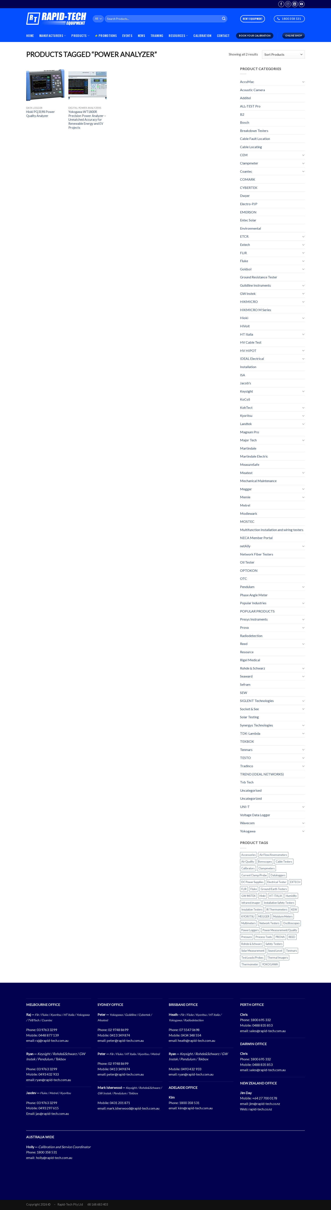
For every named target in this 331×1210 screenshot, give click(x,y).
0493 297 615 (48, 1108)
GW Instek (248, 293)
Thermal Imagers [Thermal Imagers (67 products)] (277, 957)
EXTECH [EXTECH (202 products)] (295, 882)
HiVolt (245, 326)
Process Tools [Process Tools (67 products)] (264, 937)
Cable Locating (251, 147)
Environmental (250, 228)
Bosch (244, 122)
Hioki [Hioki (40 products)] (262, 895)
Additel (245, 98)
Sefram (245, 684)
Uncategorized (251, 798)
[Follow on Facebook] (281, 4)
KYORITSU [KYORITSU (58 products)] (247, 916)
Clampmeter (249, 163)
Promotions (106, 35)
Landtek (246, 424)
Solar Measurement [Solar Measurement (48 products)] (252, 950)
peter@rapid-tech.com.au (125, 1040)
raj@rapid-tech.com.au (51, 1040)
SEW (243, 693)
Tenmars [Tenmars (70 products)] (291, 950)
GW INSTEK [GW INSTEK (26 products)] (248, 895)
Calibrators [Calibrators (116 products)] (248, 868)
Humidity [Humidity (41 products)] (291, 895)
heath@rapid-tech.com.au (196, 1040)
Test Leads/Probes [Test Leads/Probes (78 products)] (252, 957)
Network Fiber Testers (256, 554)
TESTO (245, 758)
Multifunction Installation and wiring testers (271, 530)
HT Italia (246, 334)
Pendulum (247, 587)
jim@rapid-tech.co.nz (264, 1104)
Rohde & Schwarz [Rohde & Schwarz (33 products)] (251, 944)
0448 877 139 (48, 1035)
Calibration (202, 35)
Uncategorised (251, 790)
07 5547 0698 (189, 1030)
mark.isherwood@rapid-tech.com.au (133, 1108)
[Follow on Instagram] (288, 4)
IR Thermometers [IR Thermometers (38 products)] (276, 909)
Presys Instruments (254, 619)
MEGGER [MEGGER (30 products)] (263, 916)
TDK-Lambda (250, 733)
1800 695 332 (261, 1020)
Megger (246, 489)
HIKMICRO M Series (255, 310)
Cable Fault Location (255, 139)
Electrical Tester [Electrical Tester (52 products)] (276, 882)
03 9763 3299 (47, 1030)
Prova (244, 627)
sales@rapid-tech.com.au (267, 1031)
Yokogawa (247, 831)
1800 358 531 (189, 1103)
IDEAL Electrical (252, 358)
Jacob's (245, 383)
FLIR (243, 253)
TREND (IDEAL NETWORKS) (262, 774)
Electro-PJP (248, 204)
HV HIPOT (248, 350)
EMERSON (248, 212)
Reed (243, 644)
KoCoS (245, 399)
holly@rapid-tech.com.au (54, 1158)
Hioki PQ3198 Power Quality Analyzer (40, 114)
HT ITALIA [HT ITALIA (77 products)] (275, 895)
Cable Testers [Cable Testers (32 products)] (284, 861)
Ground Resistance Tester (258, 277)
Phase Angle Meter (254, 595)
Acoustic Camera (252, 90)
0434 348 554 (191, 1035)
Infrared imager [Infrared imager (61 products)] (250, 902)
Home (30, 35)
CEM (244, 155)
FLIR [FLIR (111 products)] (244, 889)
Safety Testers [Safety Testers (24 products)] (274, 944)
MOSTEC (247, 521)
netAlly (245, 546)
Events (127, 35)
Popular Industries (253, 603)
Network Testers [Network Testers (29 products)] (269, 923)
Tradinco (246, 766)
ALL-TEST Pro (250, 106)
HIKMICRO (249, 301)
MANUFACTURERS (52, 35)
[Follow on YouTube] (301, 4)
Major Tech (248, 440)
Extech (245, 245)
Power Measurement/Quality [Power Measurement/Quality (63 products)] (280, 930)
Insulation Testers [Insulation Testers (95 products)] (251, 909)
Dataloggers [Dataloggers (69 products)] (278, 875)
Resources (178, 35)
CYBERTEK (248, 188)
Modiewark (248, 513)
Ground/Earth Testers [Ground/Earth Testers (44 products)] (274, 889)
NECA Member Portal (256, 538)
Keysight (246, 391)
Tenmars (246, 750)
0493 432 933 (48, 1074)
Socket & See (249, 709)
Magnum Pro (249, 432)
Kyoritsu (246, 415)
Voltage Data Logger (255, 815)
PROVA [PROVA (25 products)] (280, 937)
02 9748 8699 (118, 1030)
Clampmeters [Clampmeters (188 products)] (266, 868)
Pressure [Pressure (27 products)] (246, 937)
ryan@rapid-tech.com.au (53, 1080)
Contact (223, 35)
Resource (247, 652)
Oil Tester (247, 562)
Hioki (244, 318)
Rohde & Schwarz (252, 668)
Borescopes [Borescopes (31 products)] (265, 861)
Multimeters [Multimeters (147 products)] (248, 923)
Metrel (245, 505)
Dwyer (245, 196)
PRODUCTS (80, 35)
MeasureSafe (249, 464)
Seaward (246, 676)
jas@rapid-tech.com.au (52, 1113)
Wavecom (247, 823)
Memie (245, 497)
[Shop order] (283, 54)
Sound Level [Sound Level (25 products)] (275, 950)
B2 (242, 114)
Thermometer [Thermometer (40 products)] (249, 964)
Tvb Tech (247, 782)
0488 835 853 (262, 1025)
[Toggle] (303, 81)
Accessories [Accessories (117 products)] (248, 854)
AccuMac (247, 82)
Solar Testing (249, 717)
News (141, 35)
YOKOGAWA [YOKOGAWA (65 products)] (270, 964)
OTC (243, 578)
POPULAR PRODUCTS (257, 611)
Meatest (246, 473)
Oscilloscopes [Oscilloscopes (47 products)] (291, 923)
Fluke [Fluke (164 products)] (253, 889)
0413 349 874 (120, 1035)
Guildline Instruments (255, 285)
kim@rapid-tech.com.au (195, 1108)
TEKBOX (247, 741)
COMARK (247, 179)
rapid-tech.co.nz (260, 1109)
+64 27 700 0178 (264, 1098)
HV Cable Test (250, 342)
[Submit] (224, 19)
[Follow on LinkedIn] (295, 4)
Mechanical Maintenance (258, 481)
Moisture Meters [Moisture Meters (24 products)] (283, 916)
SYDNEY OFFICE (110, 1005)
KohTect (246, 407)
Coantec (246, 171)
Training (157, 35)
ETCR (244, 236)
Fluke (244, 261)
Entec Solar (248, 220)
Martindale (248, 448)
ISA (242, 375)
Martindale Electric (254, 456)
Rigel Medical (250, 660)
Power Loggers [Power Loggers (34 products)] (250, 930)
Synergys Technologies (256, 725)
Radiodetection (251, 635)
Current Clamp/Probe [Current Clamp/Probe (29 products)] (254, 875)
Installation (248, 367)
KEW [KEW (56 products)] (294, 909)
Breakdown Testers (254, 131)
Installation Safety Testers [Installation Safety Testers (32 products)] (279, 902)
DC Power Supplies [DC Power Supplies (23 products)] (252, 882)
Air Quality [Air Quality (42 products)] (247, 861)
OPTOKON (249, 570)
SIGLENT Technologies (257, 701)
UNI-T (245, 807)
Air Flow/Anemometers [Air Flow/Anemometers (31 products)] (273, 854)
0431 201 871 (120, 1103)
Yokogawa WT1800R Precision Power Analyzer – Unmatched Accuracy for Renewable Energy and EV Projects (87, 119)
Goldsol (245, 269)
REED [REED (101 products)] (292, 937)
